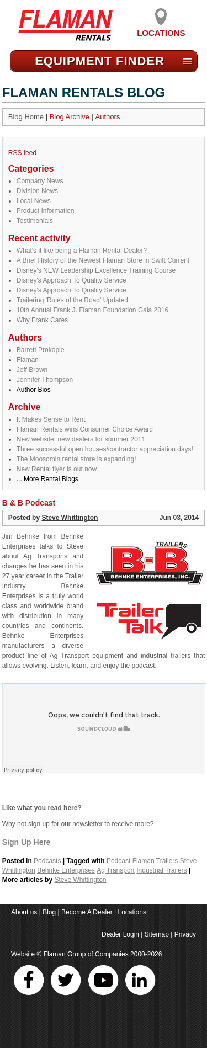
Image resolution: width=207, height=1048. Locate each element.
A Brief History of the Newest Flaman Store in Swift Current (103, 260)
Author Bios (34, 389)
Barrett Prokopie (41, 350)
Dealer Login (120, 934)
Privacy (185, 934)
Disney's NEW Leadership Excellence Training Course (96, 270)
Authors (107, 117)
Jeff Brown (32, 370)
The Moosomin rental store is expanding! (76, 459)
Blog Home (26, 117)
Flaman (28, 360)
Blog (49, 912)
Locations (161, 29)
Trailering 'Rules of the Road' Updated (72, 300)
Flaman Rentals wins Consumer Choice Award (85, 429)
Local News (34, 201)
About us (24, 912)
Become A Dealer (87, 912)
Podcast (118, 861)
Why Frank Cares (42, 320)
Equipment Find (99, 61)
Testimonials (35, 221)
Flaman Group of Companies (86, 954)
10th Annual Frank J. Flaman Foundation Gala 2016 (93, 310)
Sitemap (157, 934)
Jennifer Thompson (45, 380)
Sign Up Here (26, 842)
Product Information (46, 211)
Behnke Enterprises (66, 870)
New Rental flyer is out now (57, 469)
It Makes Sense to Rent (51, 419)
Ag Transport (116, 870)
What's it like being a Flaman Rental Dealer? (82, 250)
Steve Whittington (69, 518)
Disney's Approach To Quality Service (71, 280)
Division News (37, 191)
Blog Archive (69, 117)
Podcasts (47, 861)
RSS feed (22, 153)
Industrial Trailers (161, 870)
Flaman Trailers (155, 861)
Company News (40, 181)
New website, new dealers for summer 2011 (81, 439)
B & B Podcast (28, 502)
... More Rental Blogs (47, 479)
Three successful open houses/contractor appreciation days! (105, 449)
